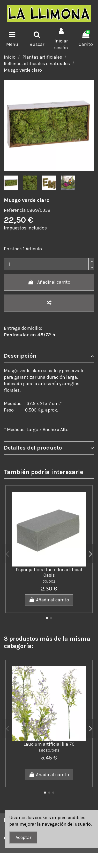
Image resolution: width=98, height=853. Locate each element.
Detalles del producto (49, 448)
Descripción (49, 356)
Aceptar (23, 837)
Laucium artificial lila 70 (49, 744)
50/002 (49, 581)
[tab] (49, 356)
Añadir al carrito (49, 282)
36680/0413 (49, 750)
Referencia (15, 210)
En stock (13, 249)
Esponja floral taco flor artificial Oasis (49, 572)
